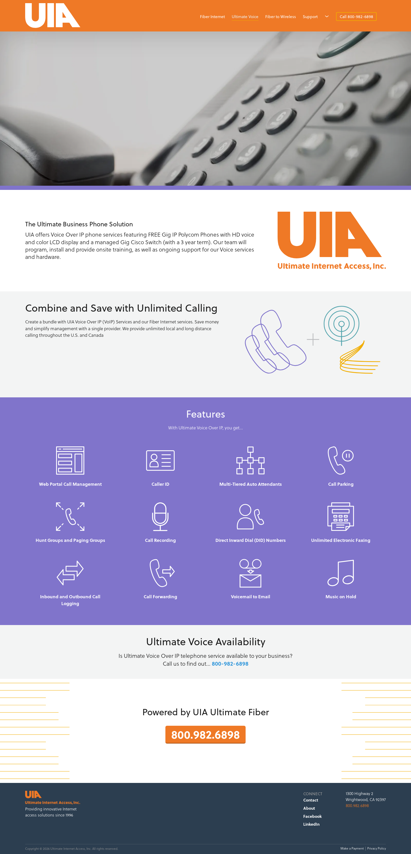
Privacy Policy (376, 848)
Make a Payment (352, 848)
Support (310, 16)
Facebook (312, 816)
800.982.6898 (205, 734)
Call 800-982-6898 (356, 16)
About (309, 808)
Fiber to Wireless (280, 16)
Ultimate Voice (245, 16)
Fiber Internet (212, 16)
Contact (310, 800)
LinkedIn (311, 824)
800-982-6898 (230, 663)
